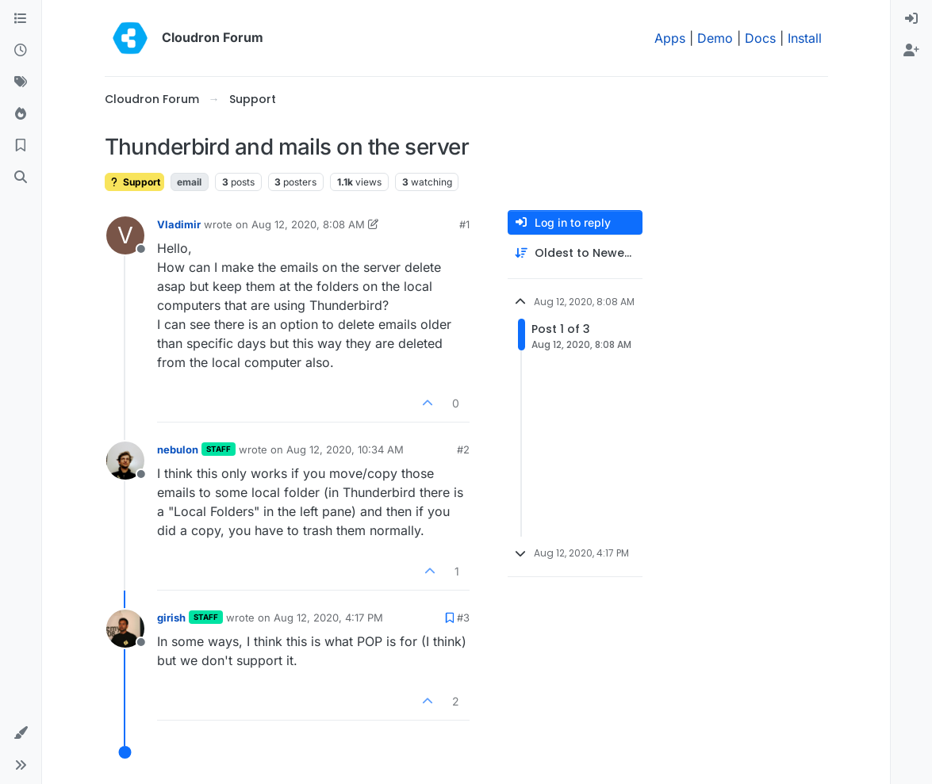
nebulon (177, 449)
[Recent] (20, 50)
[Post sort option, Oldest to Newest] (575, 253)
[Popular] (20, 114)
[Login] (911, 19)
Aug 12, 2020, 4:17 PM (328, 617)
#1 (464, 224)
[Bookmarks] (20, 146)
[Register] (911, 50)
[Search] (20, 177)
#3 (463, 617)
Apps (669, 38)
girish (171, 617)
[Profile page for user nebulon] (125, 461)
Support (134, 182)
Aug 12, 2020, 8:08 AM (308, 224)
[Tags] (20, 82)
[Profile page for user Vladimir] (125, 235)
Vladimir (179, 224)
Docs (760, 38)
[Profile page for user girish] (125, 629)
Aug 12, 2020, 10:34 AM (345, 449)
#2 (463, 449)
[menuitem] (911, 19)
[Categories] (20, 19)
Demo (715, 38)
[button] (20, 733)
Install (805, 38)
